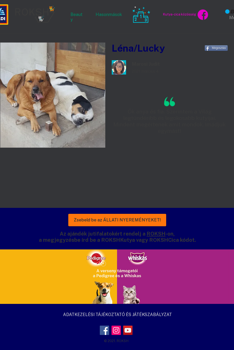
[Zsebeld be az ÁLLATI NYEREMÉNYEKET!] (117, 220)
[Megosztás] (216, 48)
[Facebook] (104, 330)
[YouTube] (128, 330)
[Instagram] (116, 330)
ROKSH (156, 234)
